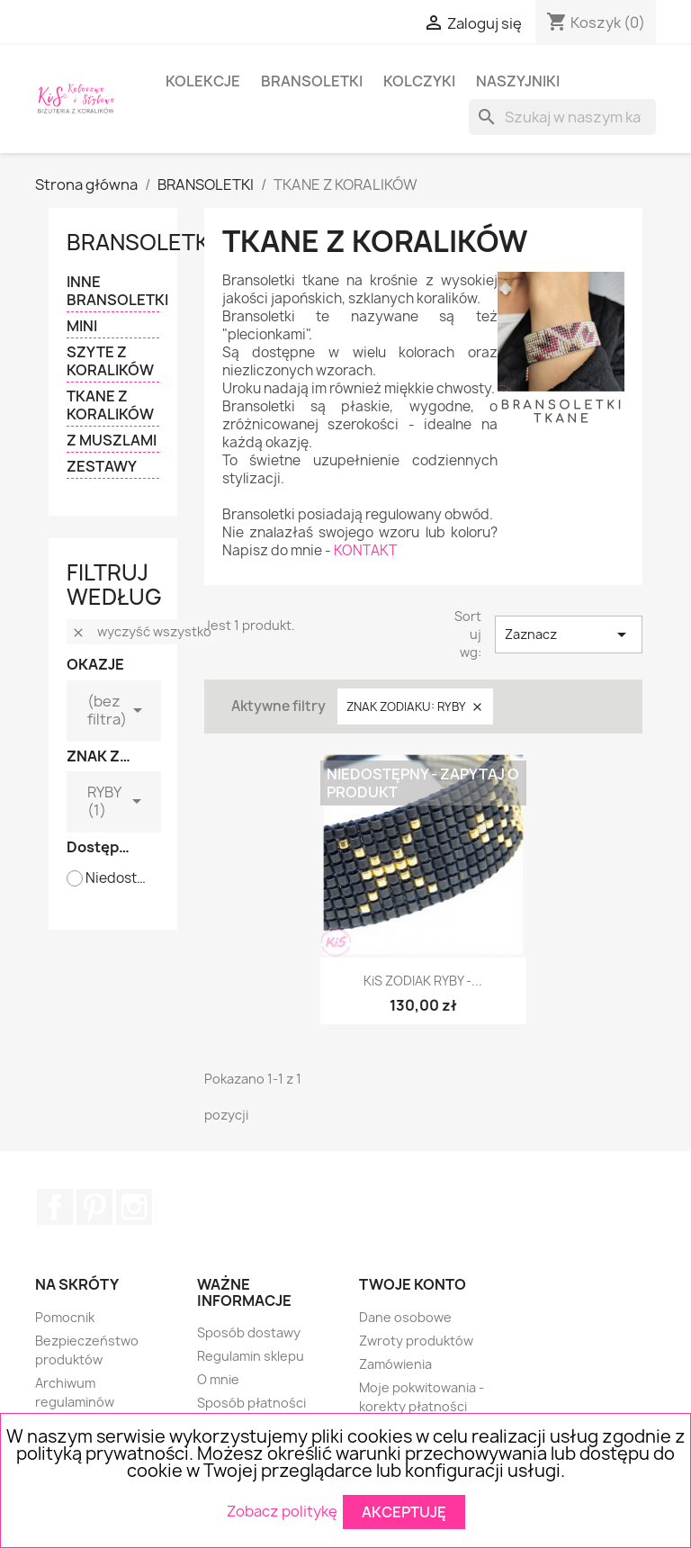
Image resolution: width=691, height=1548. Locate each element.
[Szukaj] (562, 117)
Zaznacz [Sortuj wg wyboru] (569, 634)
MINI (82, 326)
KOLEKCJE (203, 81)
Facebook (55, 1207)
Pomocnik (64, 1317)
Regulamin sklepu (250, 1355)
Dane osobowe (405, 1317)
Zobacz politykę (282, 1510)
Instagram (134, 1207)
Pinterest (94, 1207)
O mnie (218, 1379)
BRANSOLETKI (312, 81)
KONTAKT (365, 550)
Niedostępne (118, 878)
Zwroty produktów (416, 1340)
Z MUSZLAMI (112, 440)
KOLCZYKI (419, 81)
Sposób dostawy (249, 1332)
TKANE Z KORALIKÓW (110, 405)
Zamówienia (395, 1363)
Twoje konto (412, 1284)
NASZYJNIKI (518, 81)
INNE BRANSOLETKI (113, 291)
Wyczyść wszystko (141, 631)
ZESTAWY (102, 466)
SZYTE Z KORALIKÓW (110, 361)
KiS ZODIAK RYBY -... (422, 980)
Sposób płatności (251, 1402)
